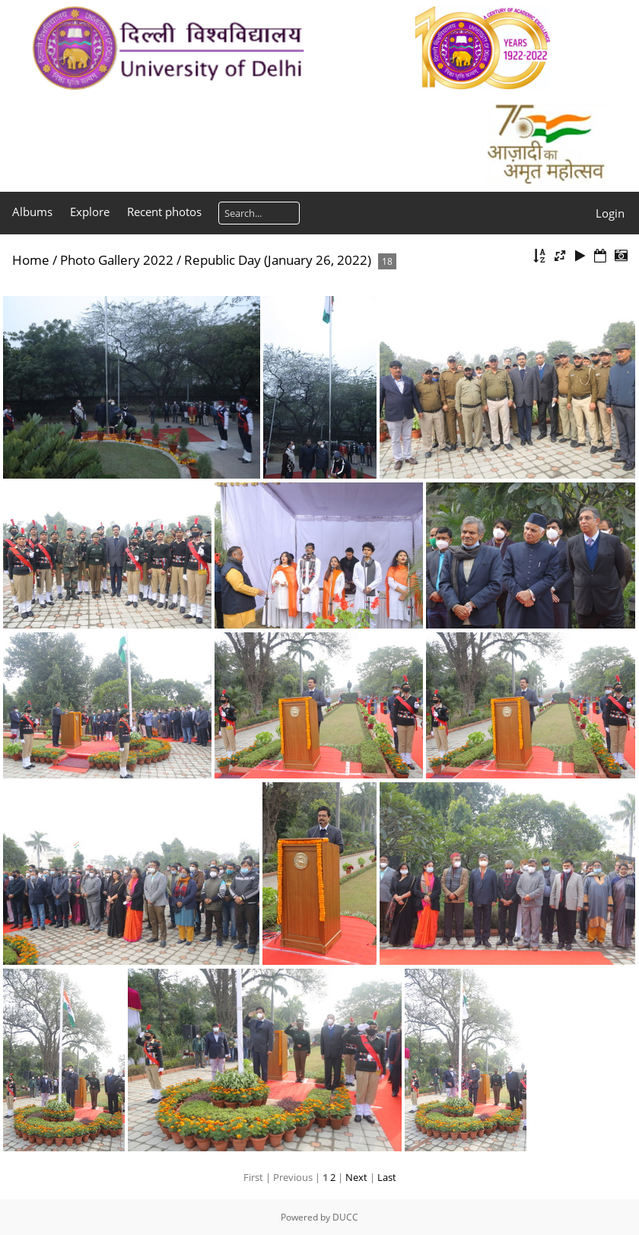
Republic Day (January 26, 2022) (277, 260)
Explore (90, 211)
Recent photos (164, 211)
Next (356, 1177)
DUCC (345, 1217)
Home (30, 260)
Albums (32, 211)
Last (386, 1177)
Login (610, 213)
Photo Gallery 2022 (116, 260)
